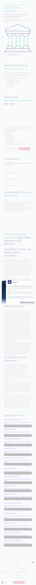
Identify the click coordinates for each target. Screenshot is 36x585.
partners (14, 285)
